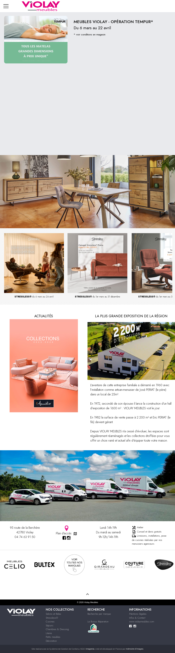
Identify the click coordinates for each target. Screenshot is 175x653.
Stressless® (52, 618)
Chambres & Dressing (57, 629)
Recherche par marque (99, 614)
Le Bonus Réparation (98, 621)
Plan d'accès (67, 530)
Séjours (49, 625)
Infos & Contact (137, 618)
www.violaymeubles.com (141, 621)
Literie (49, 633)
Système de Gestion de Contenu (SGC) (71, 649)
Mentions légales (137, 614)
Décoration (51, 641)
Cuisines (50, 621)
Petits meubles (53, 637)
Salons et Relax (53, 614)
